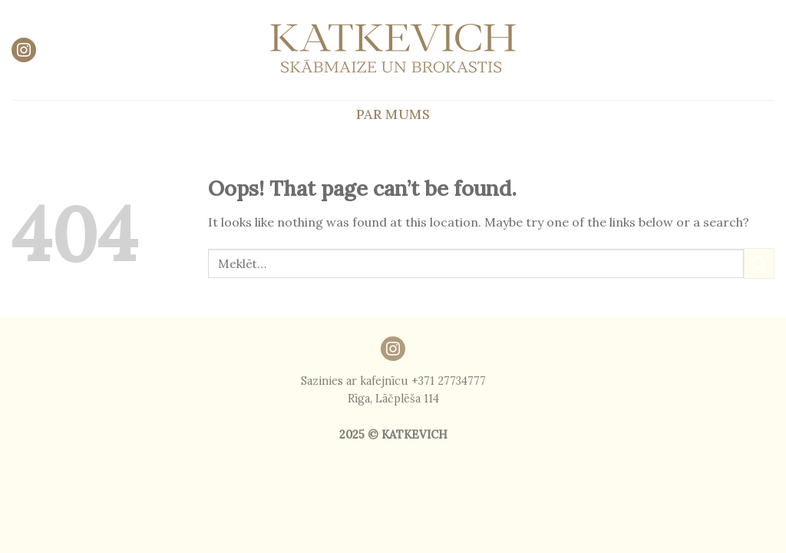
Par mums (393, 114)
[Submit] (759, 263)
